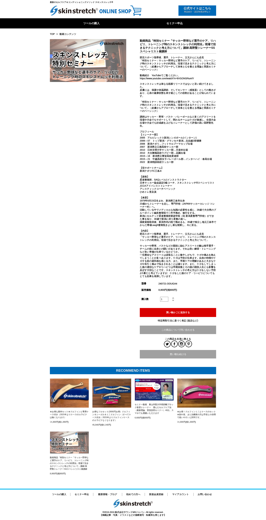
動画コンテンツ (68, 34)
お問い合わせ (205, 494)
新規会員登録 (156, 494)
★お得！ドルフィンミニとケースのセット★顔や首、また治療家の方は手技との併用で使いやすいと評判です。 (196, 414)
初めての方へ (133, 494)
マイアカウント (180, 494)
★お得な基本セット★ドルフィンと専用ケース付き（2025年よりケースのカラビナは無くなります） (69, 414)
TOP (52, 34)
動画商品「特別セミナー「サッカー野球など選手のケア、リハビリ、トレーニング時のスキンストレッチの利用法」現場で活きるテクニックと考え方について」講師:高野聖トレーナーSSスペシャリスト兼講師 (69, 463)
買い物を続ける (178, 354)
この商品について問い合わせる (178, 329)
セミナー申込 (174, 23)
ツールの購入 (91, 23)
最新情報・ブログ (107, 494)
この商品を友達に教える (178, 338)
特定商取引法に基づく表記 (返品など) (178, 320)
